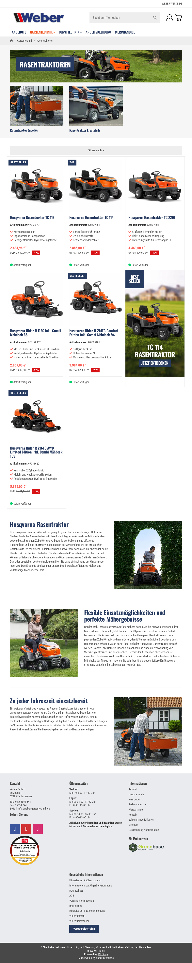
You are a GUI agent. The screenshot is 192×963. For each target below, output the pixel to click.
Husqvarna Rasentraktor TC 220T (151, 217)
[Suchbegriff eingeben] (124, 17)
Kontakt (15, 783)
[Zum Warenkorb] (178, 17)
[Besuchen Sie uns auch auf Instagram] (38, 829)
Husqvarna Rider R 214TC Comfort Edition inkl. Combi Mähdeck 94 (93, 333)
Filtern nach (96, 150)
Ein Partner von (138, 838)
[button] (36, 814)
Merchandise (125, 32)
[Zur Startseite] (39, 17)
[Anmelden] (169, 17)
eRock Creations (105, 957)
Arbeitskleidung (98, 32)
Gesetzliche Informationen (86, 874)
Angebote (19, 32)
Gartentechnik (42, 32)
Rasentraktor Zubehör (24, 130)
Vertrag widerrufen (84, 928)
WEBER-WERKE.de (172, 3)
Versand (89, 947)
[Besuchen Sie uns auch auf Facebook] (15, 829)
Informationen (138, 783)
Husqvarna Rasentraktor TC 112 (32, 217)
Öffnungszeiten (78, 783)
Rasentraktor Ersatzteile (85, 130)
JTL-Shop (103, 954)
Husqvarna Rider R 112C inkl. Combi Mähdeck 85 (35, 333)
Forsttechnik (70, 32)
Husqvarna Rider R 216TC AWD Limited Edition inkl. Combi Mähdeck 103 (36, 452)
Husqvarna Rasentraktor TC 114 (91, 217)
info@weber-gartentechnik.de (34, 808)
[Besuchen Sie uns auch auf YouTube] (26, 829)
